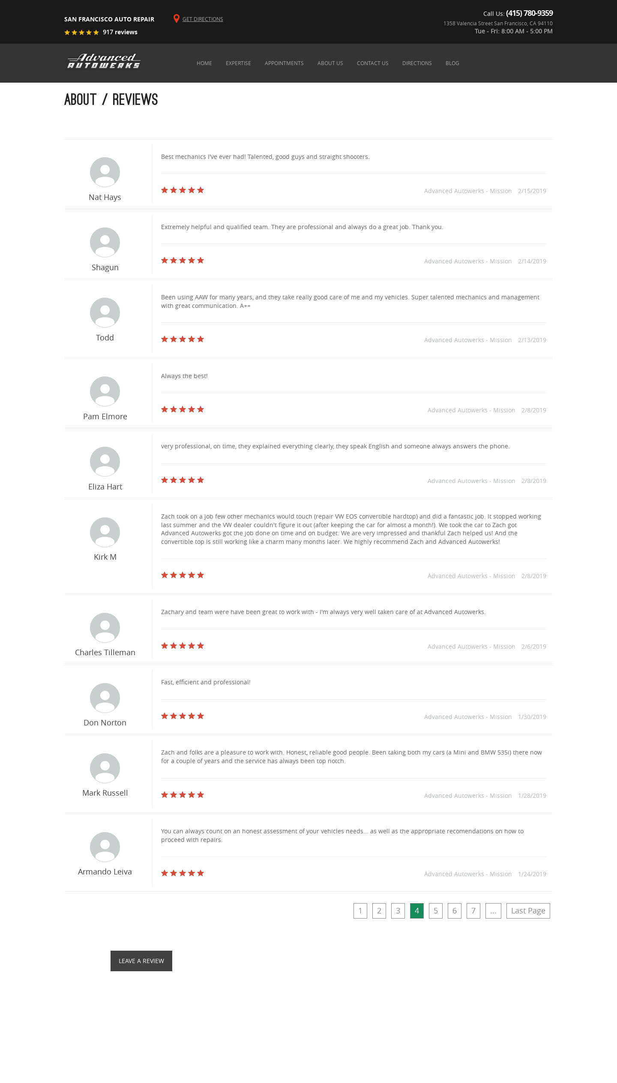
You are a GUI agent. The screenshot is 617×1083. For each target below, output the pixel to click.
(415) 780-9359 (529, 13)
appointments (284, 63)
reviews (120, 32)
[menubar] (371, 63)
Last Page (528, 910)
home (204, 63)
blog (452, 63)
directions (417, 63)
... (493, 910)
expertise (238, 63)
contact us (373, 63)
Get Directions (203, 18)
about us (330, 63)
